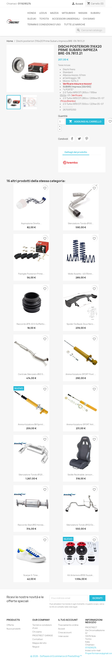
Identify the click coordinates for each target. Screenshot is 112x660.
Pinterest (87, 138)
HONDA (31, 13)
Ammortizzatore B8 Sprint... (31, 424)
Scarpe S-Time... (31, 575)
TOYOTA (44, 18)
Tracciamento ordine (68, 625)
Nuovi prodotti (13, 628)
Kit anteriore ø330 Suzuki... (80, 575)
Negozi (35, 646)
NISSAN (82, 13)
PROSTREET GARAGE (42, 635)
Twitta (79, 138)
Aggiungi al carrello (85, 121)
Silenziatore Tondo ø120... (31, 474)
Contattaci (37, 639)
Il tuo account (68, 619)
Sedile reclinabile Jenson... (81, 474)
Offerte (10, 625)
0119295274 (24, 3)
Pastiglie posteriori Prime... (31, 273)
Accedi (61, 628)
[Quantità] (61, 121)
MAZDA (54, 13)
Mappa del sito (39, 643)
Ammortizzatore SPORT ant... (80, 424)
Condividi (72, 138)
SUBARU (95, 13)
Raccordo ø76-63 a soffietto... (31, 324)
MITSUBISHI (68, 13)
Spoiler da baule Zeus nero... (81, 324)
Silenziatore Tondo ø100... (81, 223)
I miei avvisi (63, 636)
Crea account (65, 632)
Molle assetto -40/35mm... (81, 273)
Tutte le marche (74, 24)
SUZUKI (31, 18)
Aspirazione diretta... (31, 223)
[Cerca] (90, 30)
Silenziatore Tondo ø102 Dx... (80, 524)
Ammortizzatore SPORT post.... (81, 374)
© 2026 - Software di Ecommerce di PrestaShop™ (56, 656)
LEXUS (43, 13)
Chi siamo (89, 18)
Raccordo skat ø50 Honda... (31, 524)
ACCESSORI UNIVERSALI (66, 18)
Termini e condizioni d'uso (44, 24)
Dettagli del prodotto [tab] (76, 152)
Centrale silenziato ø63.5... (31, 374)
